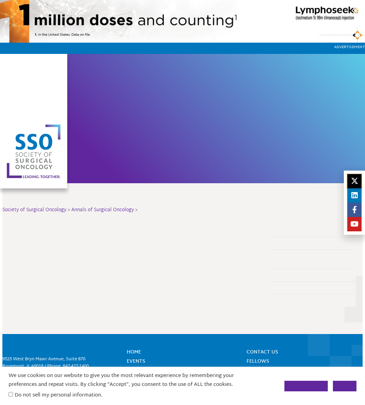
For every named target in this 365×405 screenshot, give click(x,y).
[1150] (182, 22)
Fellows (120, 147)
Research (122, 138)
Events (118, 101)
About (149, 69)
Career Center (190, 101)
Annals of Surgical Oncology (212, 129)
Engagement (288, 275)
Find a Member (209, 69)
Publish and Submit (296, 300)
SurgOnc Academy (119, 115)
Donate (181, 110)
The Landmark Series (297, 287)
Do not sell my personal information (58, 395)
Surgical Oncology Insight (208, 138)
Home (128, 69)
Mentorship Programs (201, 119)
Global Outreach (118, 162)
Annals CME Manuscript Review (308, 243)
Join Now (174, 69)
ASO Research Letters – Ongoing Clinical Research (308, 259)
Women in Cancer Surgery (315, 101)
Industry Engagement (308, 110)
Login (255, 79)
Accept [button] (344, 386)
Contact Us (247, 69)
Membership (125, 129)
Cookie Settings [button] (306, 386)
